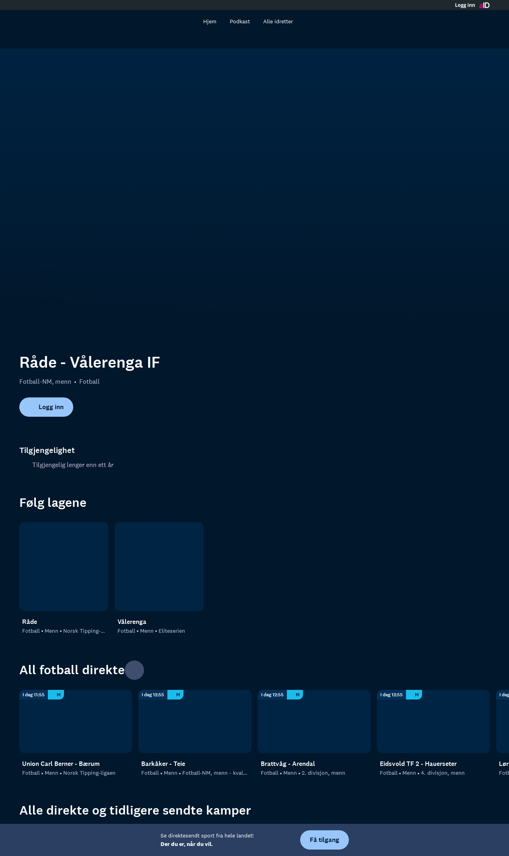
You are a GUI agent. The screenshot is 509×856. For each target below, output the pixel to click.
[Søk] (198, 21)
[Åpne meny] (482, 21)
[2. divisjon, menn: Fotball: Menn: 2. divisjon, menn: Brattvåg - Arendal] (314, 591)
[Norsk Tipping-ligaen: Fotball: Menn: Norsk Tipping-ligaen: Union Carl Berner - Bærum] (75, 591)
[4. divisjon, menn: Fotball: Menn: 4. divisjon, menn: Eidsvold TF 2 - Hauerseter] (433, 591)
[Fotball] (75, 729)
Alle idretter (288, 21)
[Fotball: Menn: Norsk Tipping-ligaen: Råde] (63, 436)
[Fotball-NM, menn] (194, 729)
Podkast (249, 21)
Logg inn (465, 5)
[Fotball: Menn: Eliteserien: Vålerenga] (159, 436)
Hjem (219, 21)
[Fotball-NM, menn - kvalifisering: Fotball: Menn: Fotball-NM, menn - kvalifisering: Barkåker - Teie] (194, 591)
